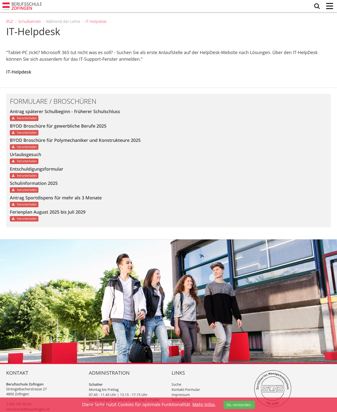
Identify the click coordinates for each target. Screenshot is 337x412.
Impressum (181, 394)
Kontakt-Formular (186, 389)
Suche (176, 384)
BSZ (9, 21)
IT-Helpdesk (96, 21)
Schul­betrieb (29, 21)
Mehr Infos (203, 404)
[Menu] (329, 6)
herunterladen (24, 118)
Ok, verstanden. (239, 404)
